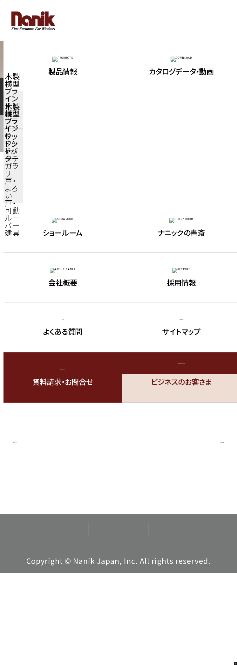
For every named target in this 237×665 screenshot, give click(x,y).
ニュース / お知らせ (70, 163)
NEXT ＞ (204, 531)
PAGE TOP (218, 646)
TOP (14, 163)
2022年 (43, 240)
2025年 (43, 220)
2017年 (194, 260)
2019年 (43, 260)
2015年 (118, 281)
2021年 (118, 240)
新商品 (42, 191)
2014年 (194, 281)
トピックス (194, 191)
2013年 (43, 301)
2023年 (194, 220)
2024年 (118, 220)
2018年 (118, 260)
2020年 (194, 240)
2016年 (43, 281)
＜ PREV (32, 531)
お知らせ (118, 191)
